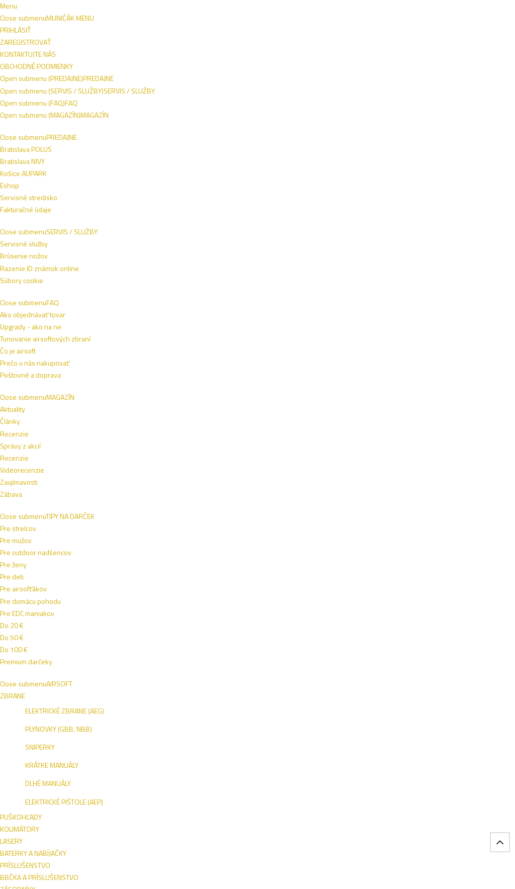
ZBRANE (236, 86)
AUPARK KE (421, 709)
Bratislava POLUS (47, 694)
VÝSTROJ (311, 86)
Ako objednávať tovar (249, 694)
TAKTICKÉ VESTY (367, 86)
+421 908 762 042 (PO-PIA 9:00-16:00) (261, 9)
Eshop (30, 719)
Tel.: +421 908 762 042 (446, 813)
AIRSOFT (110, 86)
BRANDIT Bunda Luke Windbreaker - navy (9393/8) (158, 425)
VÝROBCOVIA (163, 114)
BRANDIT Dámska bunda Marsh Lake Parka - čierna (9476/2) (58, 430)
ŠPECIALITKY (108, 114)
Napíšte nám (39, 9)
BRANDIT (39, 454)
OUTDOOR (425, 86)
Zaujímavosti (333, 719)
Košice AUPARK (44, 706)
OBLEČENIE (190, 86)
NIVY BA (472, 695)
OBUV (148, 86)
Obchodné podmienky (100, 9)
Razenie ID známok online (158, 694)
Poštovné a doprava (246, 706)
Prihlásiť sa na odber (453, 621)
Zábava (325, 731)
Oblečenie (49, 213)
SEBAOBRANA (50, 114)
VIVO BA (443, 695)
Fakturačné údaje (46, 731)
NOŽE (273, 86)
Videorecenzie (336, 706)
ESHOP (414, 695)
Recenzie (328, 694)
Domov (35, 138)
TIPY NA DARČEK (54, 86)
